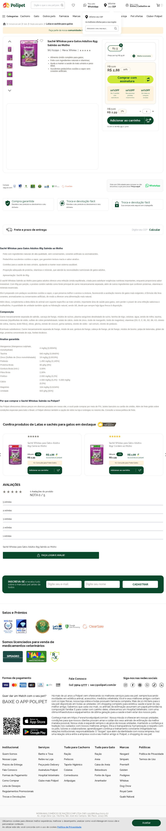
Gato (36, 16)
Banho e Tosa (45, 754)
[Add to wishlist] (41, 40)
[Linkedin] (161, 685)
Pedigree (125, 775)
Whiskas (124, 780)
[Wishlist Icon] (73, 5)
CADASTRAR (140, 584)
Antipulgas (69, 780)
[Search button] (62, 5)
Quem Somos (9, 754)
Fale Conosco (9, 770)
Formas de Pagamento (14, 775)
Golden (124, 770)
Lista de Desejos (11, 786)
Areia (97, 759)
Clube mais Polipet (48, 780)
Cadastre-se (143, 6)
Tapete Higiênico (73, 764)
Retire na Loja (45, 759)
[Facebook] (133, 685)
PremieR (124, 764)
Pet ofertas (137, 16)
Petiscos (68, 759)
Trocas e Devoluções (14, 796)
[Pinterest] (140, 685)
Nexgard (124, 754)
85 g (115, 48)
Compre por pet (15, 24)
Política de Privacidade (151, 754)
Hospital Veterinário (48, 775)
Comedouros (71, 775)
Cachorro (25, 16)
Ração (67, 754)
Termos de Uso (147, 759)
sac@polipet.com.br (103, 684)
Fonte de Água (103, 775)
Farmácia (64, 16)
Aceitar (146, 822)
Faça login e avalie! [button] (51, 555)
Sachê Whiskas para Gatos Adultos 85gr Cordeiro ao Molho (125, 444)
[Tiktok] (154, 685)
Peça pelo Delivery (48, 764)
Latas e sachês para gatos (59, 24)
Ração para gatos (36, 24)
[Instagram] (125, 685)
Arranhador (100, 780)
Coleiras (68, 770)
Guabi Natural (127, 796)
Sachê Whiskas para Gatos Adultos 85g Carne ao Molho (44, 444)
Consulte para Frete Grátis (44, 463)
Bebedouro (101, 770)
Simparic (124, 759)
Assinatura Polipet (48, 770)
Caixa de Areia (102, 764)
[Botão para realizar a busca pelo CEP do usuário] (115, 28)
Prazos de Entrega (12, 764)
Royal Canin (126, 791)
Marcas (76, 16)
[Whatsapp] (147, 685)
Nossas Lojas (9, 759)
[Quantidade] (146, 111)
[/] (146, 817)
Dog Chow (125, 786)
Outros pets (49, 16)
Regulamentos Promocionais (18, 791)
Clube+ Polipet (154, 16)
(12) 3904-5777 (78, 684)
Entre (133, 6)
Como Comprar (10, 780)
